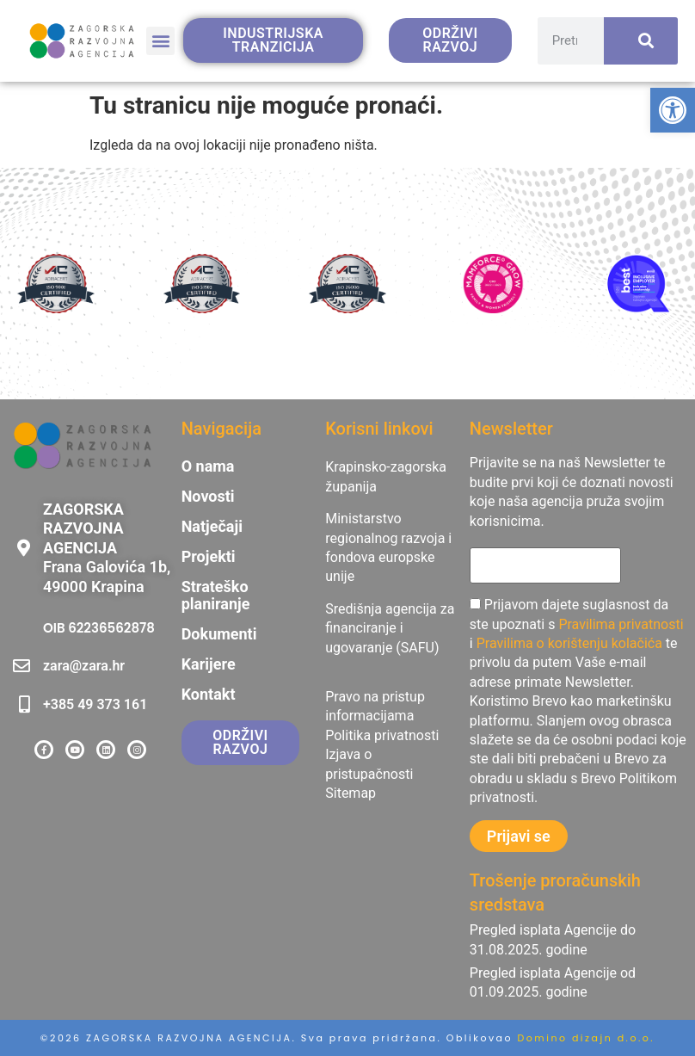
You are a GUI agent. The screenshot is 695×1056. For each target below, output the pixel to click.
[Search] (641, 41)
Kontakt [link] (208, 694)
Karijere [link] (208, 664)
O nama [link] (208, 466)
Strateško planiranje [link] (215, 595)
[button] (160, 41)
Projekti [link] (208, 556)
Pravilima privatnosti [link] (620, 624)
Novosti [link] (208, 496)
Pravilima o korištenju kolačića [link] (569, 643)
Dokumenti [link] (219, 634)
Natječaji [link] (212, 526)
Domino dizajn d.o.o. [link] (586, 1038)
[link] (672, 110)
